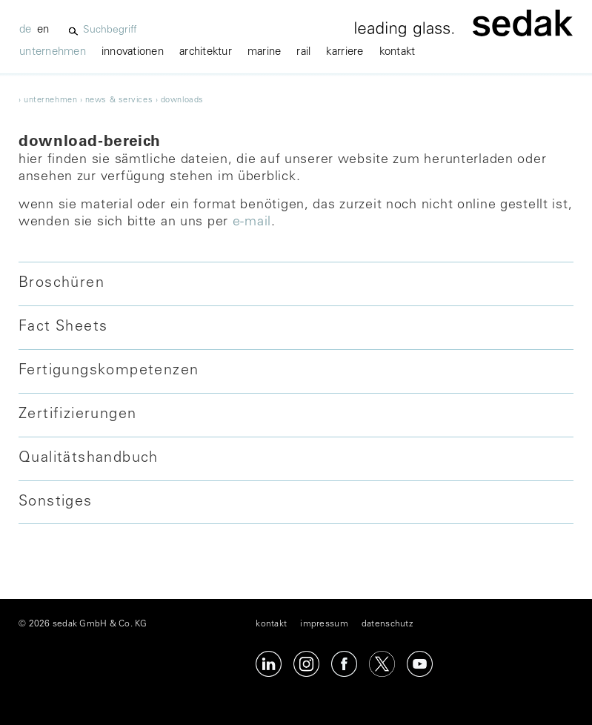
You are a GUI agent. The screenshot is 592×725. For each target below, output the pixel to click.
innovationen (133, 52)
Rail (303, 52)
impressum (323, 624)
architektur (205, 52)
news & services (119, 100)
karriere (344, 52)
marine (264, 52)
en (43, 30)
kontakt (397, 52)
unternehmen (52, 52)
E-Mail (252, 222)
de (25, 30)
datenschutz (387, 624)
